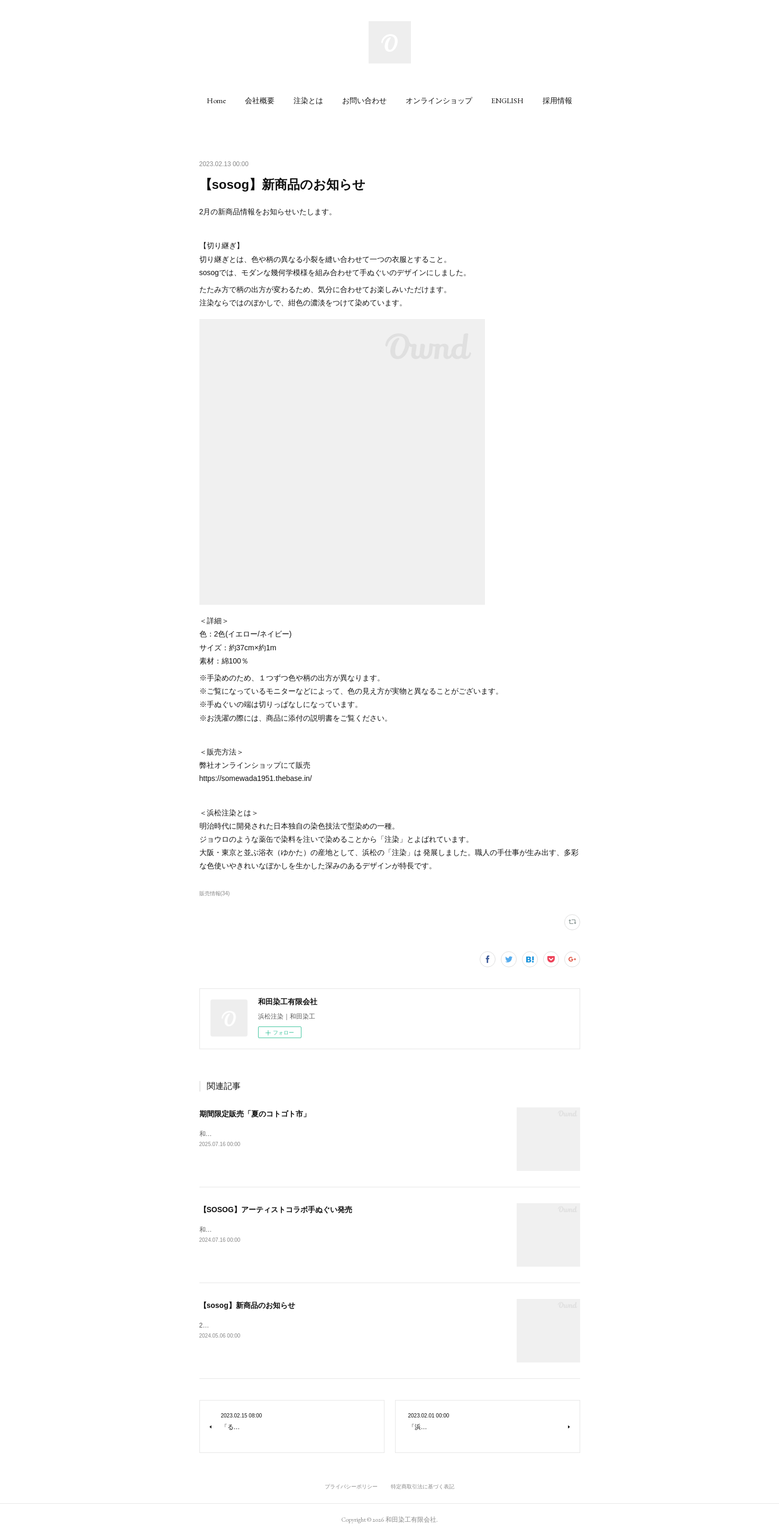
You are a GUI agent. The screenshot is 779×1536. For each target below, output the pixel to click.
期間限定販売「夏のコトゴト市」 (254, 1114)
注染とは (308, 100)
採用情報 (557, 100)
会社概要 (259, 100)
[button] (216, 100)
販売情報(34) (214, 893)
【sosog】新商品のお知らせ (247, 1305)
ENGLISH (507, 100)
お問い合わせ (364, 100)
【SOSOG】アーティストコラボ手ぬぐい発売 (275, 1209)
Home (216, 100)
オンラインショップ (439, 100)
